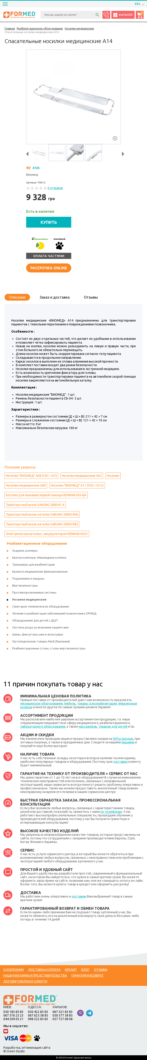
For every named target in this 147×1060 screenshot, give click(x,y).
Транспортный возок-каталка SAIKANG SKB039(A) (42, 514)
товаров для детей (112, 726)
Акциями (128, 742)
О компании (13, 969)
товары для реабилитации (97, 703)
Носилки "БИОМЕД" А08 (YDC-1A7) (31, 475)
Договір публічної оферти (25, 981)
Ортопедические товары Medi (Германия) (41, 641)
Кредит (71, 969)
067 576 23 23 (13, 1015)
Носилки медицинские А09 (26, 485)
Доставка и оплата (44, 969)
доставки (120, 761)
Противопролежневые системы (34, 592)
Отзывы (91, 297)
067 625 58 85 (38, 1015)
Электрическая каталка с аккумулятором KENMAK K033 (47, 534)
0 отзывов (55, 188)
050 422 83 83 (38, 1012)
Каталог (123, 14)
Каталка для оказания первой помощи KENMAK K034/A (46, 495)
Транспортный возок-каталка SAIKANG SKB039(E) (42, 524)
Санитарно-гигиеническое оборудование (40, 606)
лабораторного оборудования (42, 726)
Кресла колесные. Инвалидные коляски (39, 557)
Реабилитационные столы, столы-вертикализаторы (48, 648)
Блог (85, 969)
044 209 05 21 (13, 1019)
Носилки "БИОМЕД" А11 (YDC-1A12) (77, 485)
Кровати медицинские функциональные (40, 571)
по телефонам (111, 811)
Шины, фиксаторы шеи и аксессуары (37, 634)
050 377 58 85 (63, 1015)
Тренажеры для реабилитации (33, 564)
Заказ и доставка (55, 297)
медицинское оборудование (41, 703)
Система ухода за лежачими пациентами (40, 627)
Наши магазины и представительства (35, 975)
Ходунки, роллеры (25, 550)
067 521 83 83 (63, 1012)
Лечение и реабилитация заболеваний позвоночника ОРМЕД (54, 613)
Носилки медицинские (29, 599)
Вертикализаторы (25, 585)
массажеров (88, 726)
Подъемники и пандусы (28, 578)
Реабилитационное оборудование (37, 543)
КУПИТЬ (49, 222)
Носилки (113, 475)
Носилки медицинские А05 (82, 475)
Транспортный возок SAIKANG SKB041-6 (35, 505)
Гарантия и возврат (87, 975)
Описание (17, 297)
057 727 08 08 (63, 1019)
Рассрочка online (48, 268)
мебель (70, 703)
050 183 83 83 (13, 1012)
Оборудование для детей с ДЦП (34, 620)
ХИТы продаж (123, 738)
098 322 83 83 (38, 1019)
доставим (78, 896)
